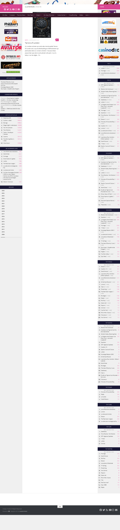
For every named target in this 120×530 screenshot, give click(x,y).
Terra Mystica (6, 145)
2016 (3, 231)
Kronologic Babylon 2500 (7, 102)
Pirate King (104, 304)
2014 (3, 236)
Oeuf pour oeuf (104, 497)
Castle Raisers (104, 414)
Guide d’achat (61, 15)
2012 (3, 241)
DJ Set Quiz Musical (106, 297)
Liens (86, 15)
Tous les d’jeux (21, 15)
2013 (3, 239)
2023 (3, 213)
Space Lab (103, 318)
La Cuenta (103, 412)
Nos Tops (30, 15)
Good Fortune (104, 156)
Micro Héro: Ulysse (106, 327)
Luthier (5, 176)
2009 (3, 249)
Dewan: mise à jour (8, 197)
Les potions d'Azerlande (107, 252)
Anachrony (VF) (7, 133)
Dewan (103, 134)
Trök (102, 495)
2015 (3, 234)
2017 (3, 229)
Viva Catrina (104, 332)
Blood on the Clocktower (107, 104)
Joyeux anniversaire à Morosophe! (9, 98)
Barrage (5, 138)
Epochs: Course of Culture (107, 161)
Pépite (102, 502)
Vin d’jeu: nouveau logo (12, 115)
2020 (3, 221)
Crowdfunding (73, 15)
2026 (3, 205)
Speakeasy (104, 115)
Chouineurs (104, 330)
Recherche (3, 28)
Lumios (103, 143)
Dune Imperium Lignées (13, 113)
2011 (3, 244)
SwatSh (3, 115)
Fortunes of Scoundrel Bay (107, 137)
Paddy (102, 313)
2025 (3, 208)
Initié (26, 55)
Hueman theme (23, 526)
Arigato (103, 266)
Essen (38, 15)
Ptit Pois (103, 315)
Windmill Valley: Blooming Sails (109, 106)
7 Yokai (103, 159)
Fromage (5, 171)
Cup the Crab (104, 325)
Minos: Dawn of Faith (106, 209)
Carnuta (103, 323)
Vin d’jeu (4, 15)
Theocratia (103, 220)
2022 (3, 216)
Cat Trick (3, 100)
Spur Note (103, 271)
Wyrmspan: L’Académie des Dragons (10, 104)
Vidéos (81, 15)
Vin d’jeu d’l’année (49, 15)
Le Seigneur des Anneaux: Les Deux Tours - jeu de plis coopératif (108, 121)
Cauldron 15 (104, 141)
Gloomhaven (6, 158)
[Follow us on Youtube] (13, 24)
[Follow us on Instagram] (16, 24)
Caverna (5, 151)
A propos (12, 15)
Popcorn (103, 320)
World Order (6, 169)
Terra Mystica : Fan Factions (108, 130)
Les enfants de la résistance (10, 166)
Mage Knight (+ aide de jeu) (10, 140)
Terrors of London (32, 58)
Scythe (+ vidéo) (7, 135)
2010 (3, 247)
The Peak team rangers (9, 178)
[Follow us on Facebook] (5, 24)
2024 (3, 211)
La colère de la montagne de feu (109, 436)
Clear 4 (103, 302)
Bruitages (103, 311)
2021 (3, 218)
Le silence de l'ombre (8, 185)
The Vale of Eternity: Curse (7, 97)
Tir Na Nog (103, 256)
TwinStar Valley (105, 269)
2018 (3, 226)
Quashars (103, 128)
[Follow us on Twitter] (8, 24)
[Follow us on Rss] (10, 24)
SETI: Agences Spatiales (107, 100)
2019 (3, 223)
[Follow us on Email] (19, 24)
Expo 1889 (104, 500)
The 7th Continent (7, 142)
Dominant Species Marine (107, 215)
